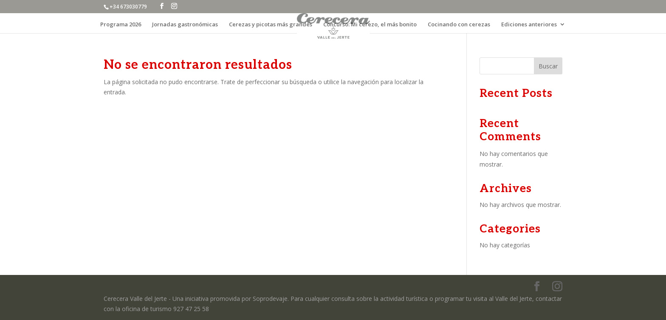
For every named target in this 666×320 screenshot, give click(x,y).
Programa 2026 (120, 24)
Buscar (548, 66)
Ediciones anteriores (529, 24)
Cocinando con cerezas (459, 24)
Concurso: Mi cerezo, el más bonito (370, 24)
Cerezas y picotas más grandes (270, 24)
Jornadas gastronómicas (185, 24)
